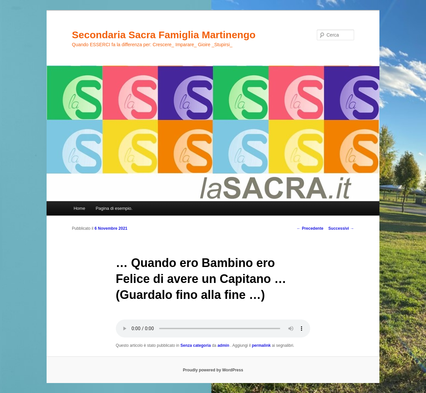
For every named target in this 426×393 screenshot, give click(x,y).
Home (79, 208)
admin (223, 345)
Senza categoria (195, 345)
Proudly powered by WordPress (213, 370)
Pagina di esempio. (114, 208)
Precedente (310, 228)
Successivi (341, 228)
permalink (261, 345)
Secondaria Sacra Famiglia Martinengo (164, 34)
